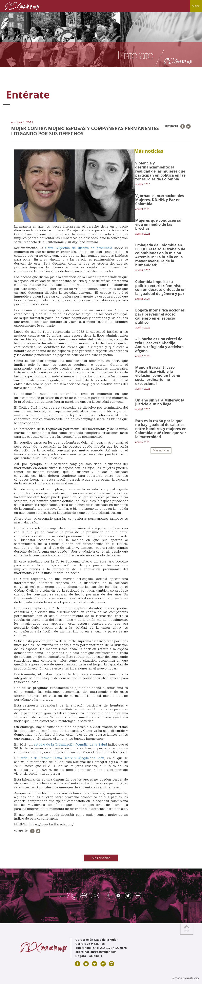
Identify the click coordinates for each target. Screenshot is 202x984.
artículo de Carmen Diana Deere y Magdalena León (62, 758)
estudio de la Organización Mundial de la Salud (70, 744)
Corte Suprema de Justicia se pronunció (78, 248)
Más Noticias (101, 858)
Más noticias (161, 450)
